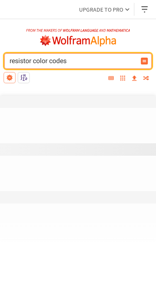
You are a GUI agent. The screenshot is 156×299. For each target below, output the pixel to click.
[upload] (134, 78)
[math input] (23, 77)
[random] (146, 78)
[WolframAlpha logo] (78, 41)
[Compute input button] (144, 61)
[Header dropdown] (145, 9)
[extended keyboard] (111, 78)
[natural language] (9, 77)
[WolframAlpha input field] (72, 61)
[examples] (123, 78)
